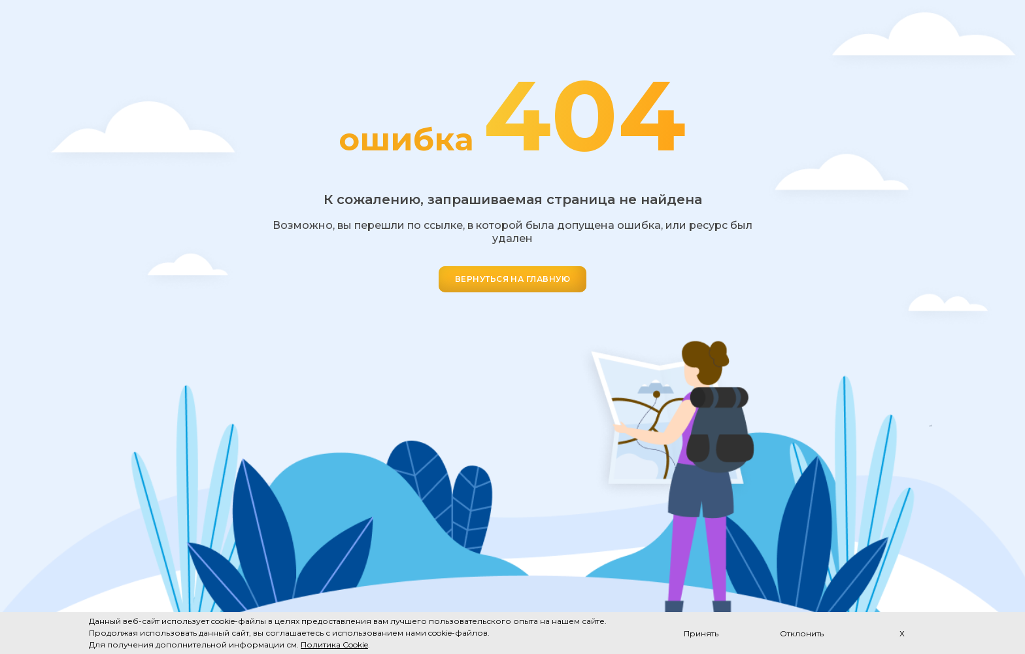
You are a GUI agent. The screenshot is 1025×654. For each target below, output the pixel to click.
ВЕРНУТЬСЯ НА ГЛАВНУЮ (513, 279)
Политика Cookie (334, 644)
